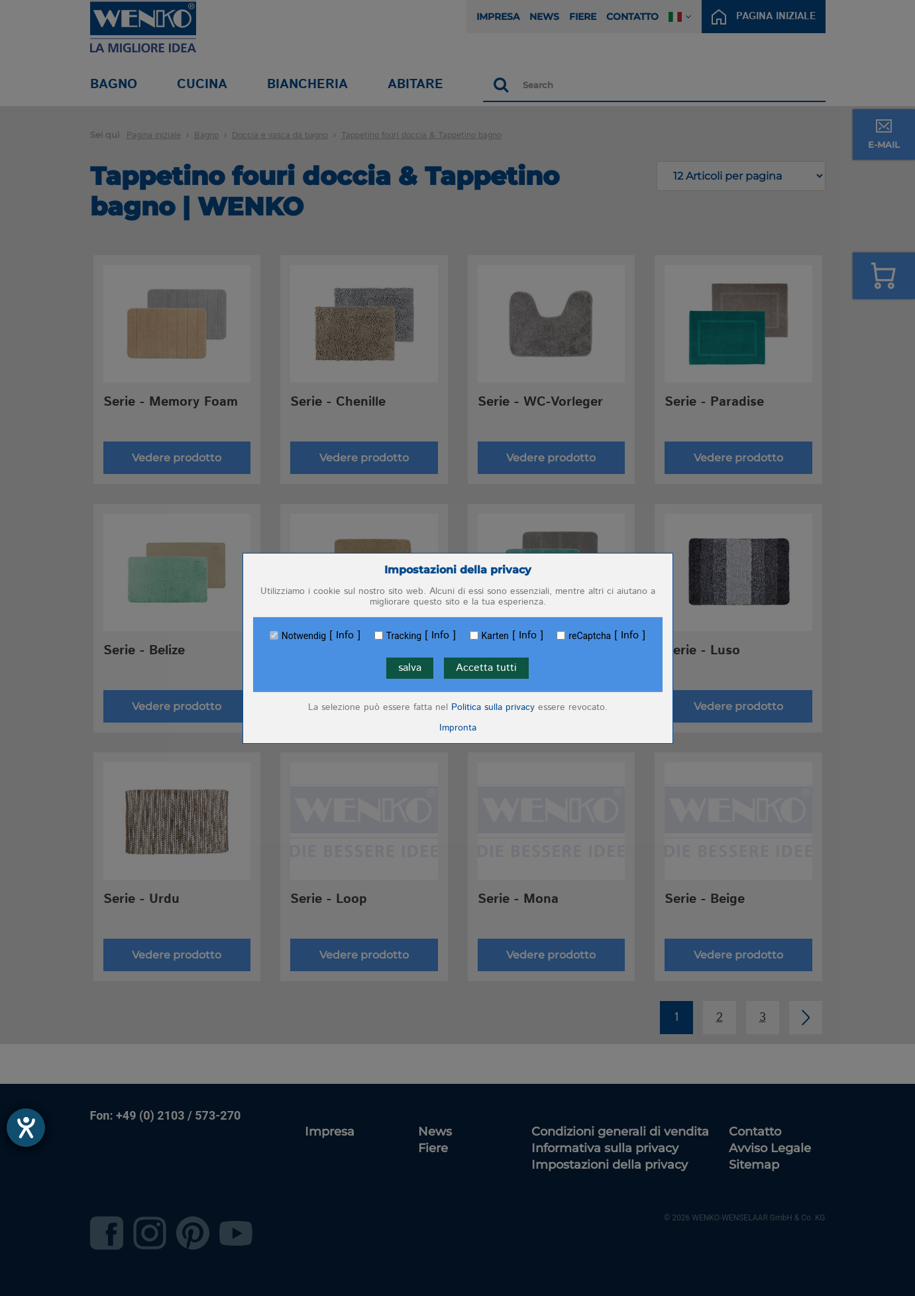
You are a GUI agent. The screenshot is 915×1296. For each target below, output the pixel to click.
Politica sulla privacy (493, 707)
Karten (495, 635)
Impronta (457, 728)
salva (409, 668)
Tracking (403, 635)
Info (345, 635)
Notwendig (304, 635)
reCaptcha (589, 635)
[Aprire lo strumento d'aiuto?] (26, 1127)
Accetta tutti (486, 668)
